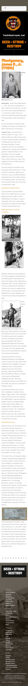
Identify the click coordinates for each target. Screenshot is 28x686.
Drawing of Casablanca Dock (10, 188)
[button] (14, 2)
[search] (12, 8)
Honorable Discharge (8, 422)
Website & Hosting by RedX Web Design (12, 682)
